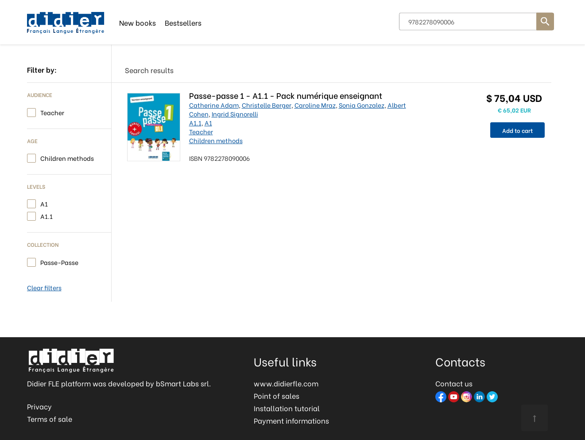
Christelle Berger (266, 104)
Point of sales (276, 395)
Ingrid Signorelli (235, 113)
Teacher (52, 112)
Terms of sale (49, 418)
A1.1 (46, 215)
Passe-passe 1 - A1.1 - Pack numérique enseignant (285, 95)
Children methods (67, 157)
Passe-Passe (59, 261)
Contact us (454, 383)
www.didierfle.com (286, 383)
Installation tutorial (287, 408)
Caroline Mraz (315, 104)
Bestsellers (183, 22)
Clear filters (44, 287)
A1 (44, 203)
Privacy (39, 406)
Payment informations (291, 420)
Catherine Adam (214, 104)
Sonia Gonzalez (361, 104)
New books (137, 22)
